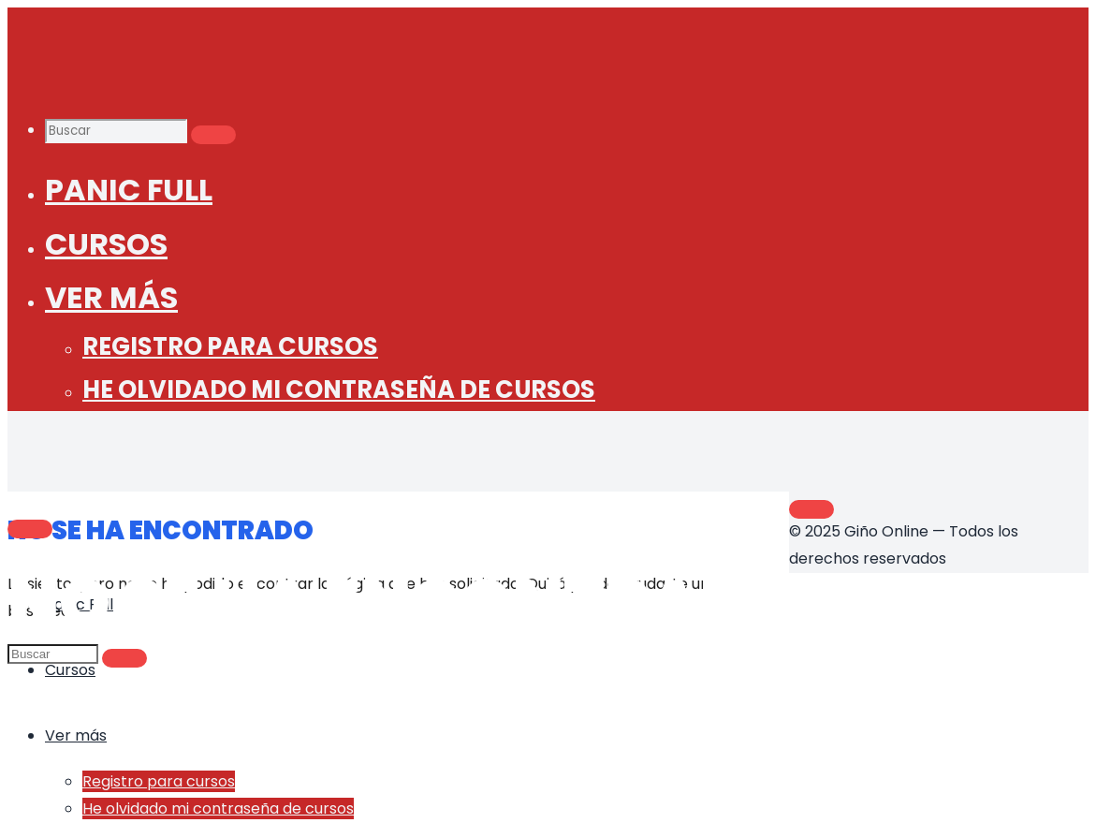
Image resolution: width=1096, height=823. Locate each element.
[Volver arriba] (811, 509)
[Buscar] (213, 134)
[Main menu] (29, 529)
